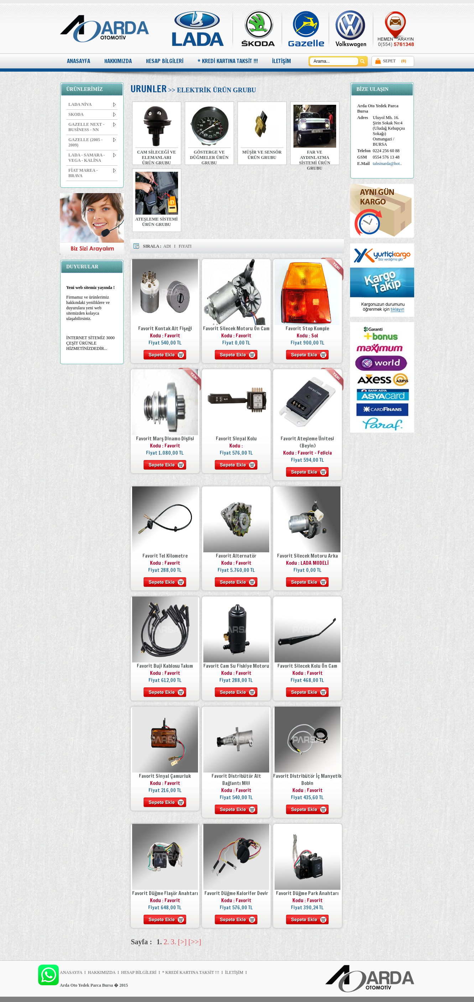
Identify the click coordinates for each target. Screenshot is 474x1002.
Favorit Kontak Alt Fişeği (165, 328)
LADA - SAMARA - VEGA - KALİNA (92, 158)
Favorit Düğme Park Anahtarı (307, 893)
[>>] (194, 942)
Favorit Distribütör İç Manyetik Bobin (307, 780)
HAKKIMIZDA (118, 61)
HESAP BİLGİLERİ (164, 61)
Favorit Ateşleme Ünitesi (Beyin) (307, 442)
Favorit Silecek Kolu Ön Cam (307, 666)
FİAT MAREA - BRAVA (92, 173)
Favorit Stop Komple (307, 328)
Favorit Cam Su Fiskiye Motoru (236, 666)
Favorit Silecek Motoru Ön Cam (236, 328)
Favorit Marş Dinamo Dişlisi (165, 438)
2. (166, 942)
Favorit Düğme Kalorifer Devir (236, 893)
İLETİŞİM (281, 61)
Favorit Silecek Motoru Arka (307, 555)
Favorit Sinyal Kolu (236, 438)
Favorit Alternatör (236, 555)
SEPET (389, 60)
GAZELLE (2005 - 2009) (92, 142)
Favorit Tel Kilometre (165, 555)
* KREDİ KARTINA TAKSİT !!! (228, 61)
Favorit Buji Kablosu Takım (165, 666)
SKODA (92, 114)
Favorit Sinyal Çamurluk (165, 776)
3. (173, 942)
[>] (182, 942)
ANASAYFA (78, 61)
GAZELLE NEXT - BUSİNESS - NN (92, 127)
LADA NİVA (92, 104)
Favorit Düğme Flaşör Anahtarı (165, 893)
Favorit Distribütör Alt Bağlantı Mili (236, 780)
